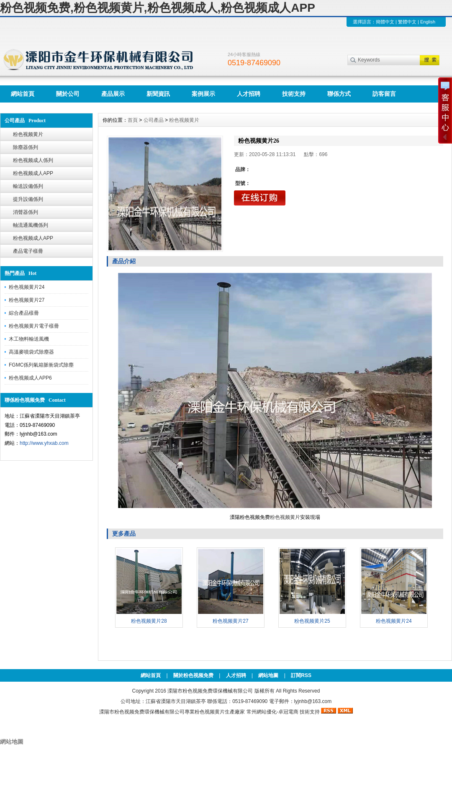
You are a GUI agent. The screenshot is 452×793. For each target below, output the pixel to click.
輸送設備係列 (28, 186)
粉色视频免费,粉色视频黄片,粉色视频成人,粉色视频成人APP (157, 7)
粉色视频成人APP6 (30, 378)
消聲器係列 (25, 212)
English (427, 21)
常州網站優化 (262, 712)
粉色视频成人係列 (33, 160)
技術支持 (294, 93)
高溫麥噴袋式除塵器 (31, 352)
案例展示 (203, 93)
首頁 (133, 120)
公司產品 (154, 120)
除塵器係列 (25, 147)
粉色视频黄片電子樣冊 (34, 326)
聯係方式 (339, 93)
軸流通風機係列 (30, 225)
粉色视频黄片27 (26, 300)
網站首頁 (22, 93)
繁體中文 (407, 21)
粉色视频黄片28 (149, 621)
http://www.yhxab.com (44, 443)
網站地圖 (268, 675)
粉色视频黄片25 (312, 621)
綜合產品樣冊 (24, 313)
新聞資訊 (158, 93)
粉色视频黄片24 (26, 287)
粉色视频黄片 (28, 134)
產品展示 (113, 93)
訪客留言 (384, 93)
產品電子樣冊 (28, 251)
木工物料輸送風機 (29, 339)
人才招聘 (248, 93)
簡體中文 (385, 21)
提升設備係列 (28, 199)
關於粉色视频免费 (193, 675)
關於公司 (68, 93)
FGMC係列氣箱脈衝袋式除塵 (41, 365)
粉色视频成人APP (33, 173)
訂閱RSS (301, 675)
